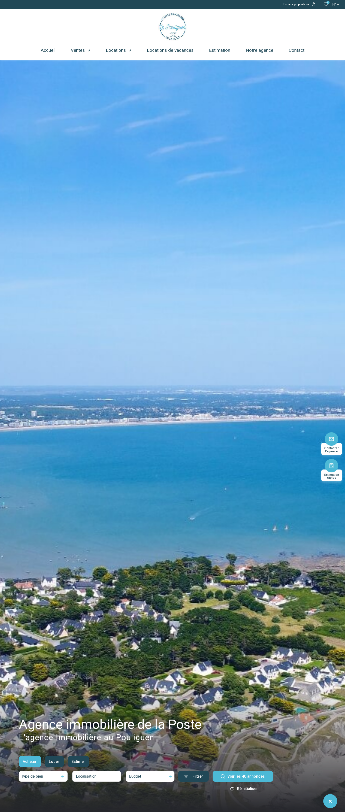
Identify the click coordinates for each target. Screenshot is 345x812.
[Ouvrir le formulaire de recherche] (193, 776)
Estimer (78, 761)
